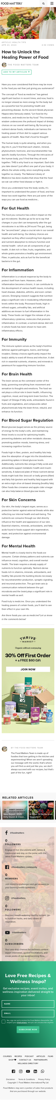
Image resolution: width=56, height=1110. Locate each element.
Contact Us (25, 1060)
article (6, 42)
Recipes (18, 1056)
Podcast (29, 1056)
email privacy (22, 1023)
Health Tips (19, 42)
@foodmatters (17, 833)
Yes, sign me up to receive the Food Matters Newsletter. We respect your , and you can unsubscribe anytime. (30, 1021)
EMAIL (7, 1013)
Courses (7, 1056)
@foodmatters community (24, 867)
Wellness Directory (28, 1063)
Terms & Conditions (26, 1079)
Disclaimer (10, 1079)
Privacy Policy (44, 1079)
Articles (40, 1056)
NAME (7, 1004)
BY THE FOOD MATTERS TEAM (27, 748)
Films (50, 1056)
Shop (12, 1060)
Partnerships (40, 1060)
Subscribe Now (28, 1029)
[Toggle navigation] (51, 3)
